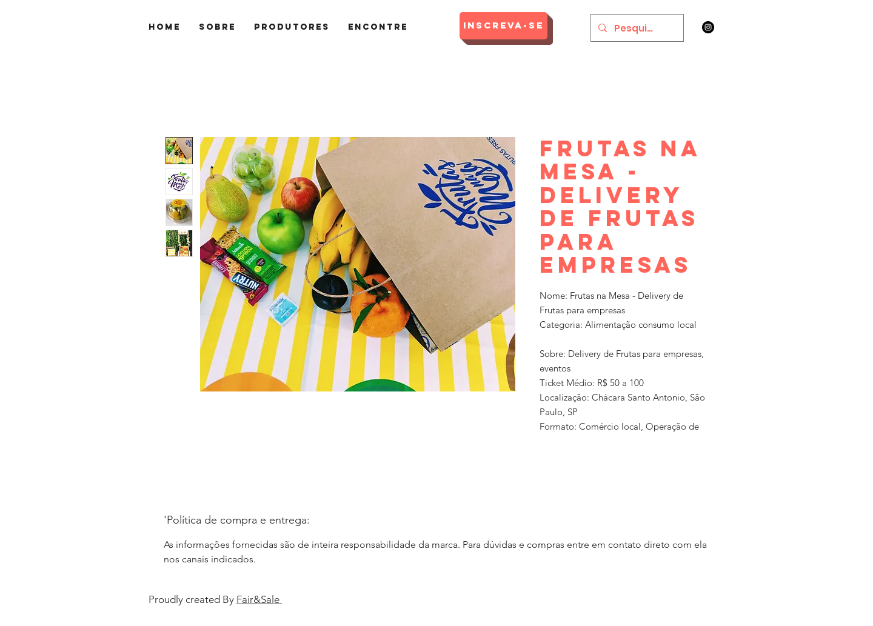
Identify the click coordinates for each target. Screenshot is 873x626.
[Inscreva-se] (503, 25)
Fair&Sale (259, 599)
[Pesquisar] (636, 28)
